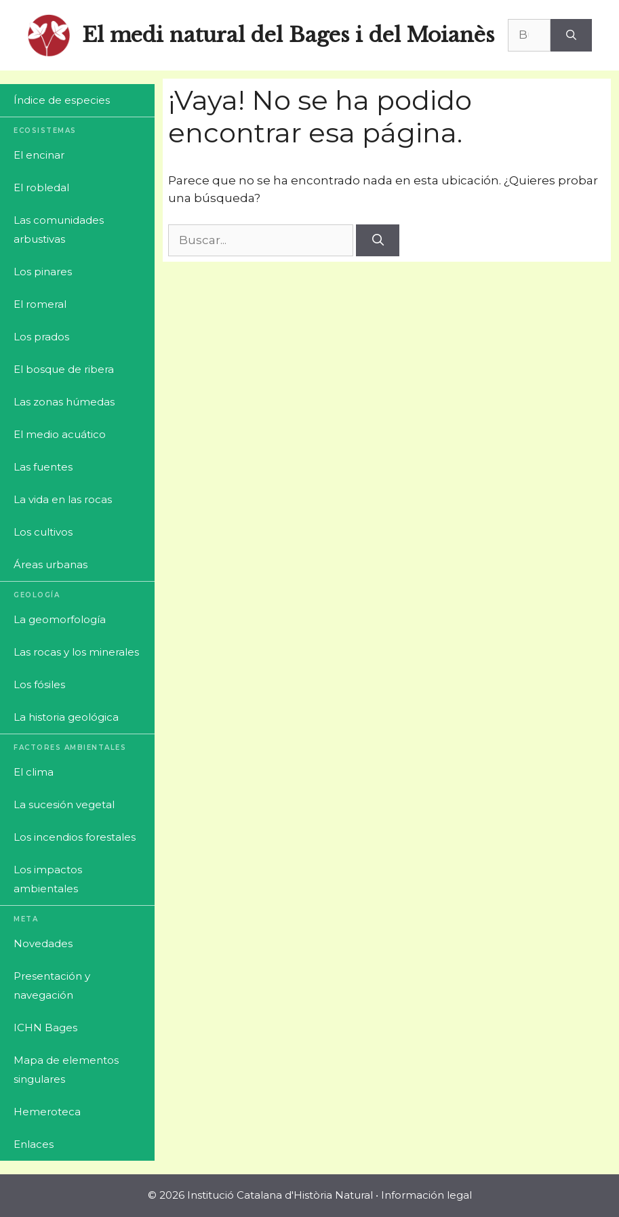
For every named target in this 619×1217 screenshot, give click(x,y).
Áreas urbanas (50, 564)
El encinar (39, 154)
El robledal (41, 187)
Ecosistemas (45, 130)
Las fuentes (43, 466)
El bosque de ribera (64, 369)
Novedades (43, 943)
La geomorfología (60, 619)
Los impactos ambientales (48, 879)
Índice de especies (62, 100)
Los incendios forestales (75, 837)
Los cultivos (43, 531)
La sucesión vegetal (64, 804)
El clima (34, 771)
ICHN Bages (45, 1027)
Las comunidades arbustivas (59, 229)
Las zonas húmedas (64, 401)
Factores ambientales (70, 747)
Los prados (41, 336)
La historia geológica (66, 717)
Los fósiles (39, 684)
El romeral (40, 304)
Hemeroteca (47, 1111)
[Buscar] (571, 35)
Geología (37, 595)
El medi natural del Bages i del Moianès (288, 34)
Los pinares (43, 271)
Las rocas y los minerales (76, 651)
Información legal (426, 1195)
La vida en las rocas (63, 499)
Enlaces (34, 1144)
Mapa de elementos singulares (66, 1069)
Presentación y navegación (52, 985)
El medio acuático (60, 434)
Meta (26, 919)
